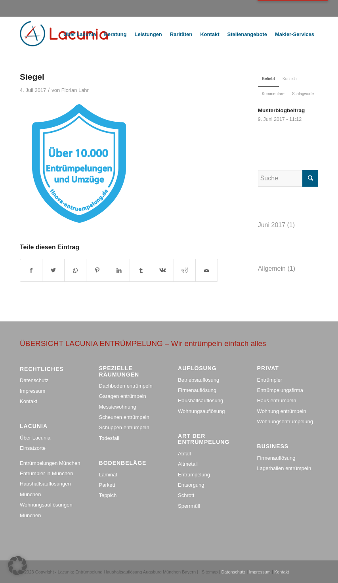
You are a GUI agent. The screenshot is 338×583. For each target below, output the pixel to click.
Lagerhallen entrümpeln (284, 468)
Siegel (32, 76)
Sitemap (210, 572)
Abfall (184, 454)
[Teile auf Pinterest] (97, 270)
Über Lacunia (35, 438)
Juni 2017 (271, 225)
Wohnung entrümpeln (281, 411)
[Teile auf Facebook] (31, 270)
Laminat (108, 475)
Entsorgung (191, 485)
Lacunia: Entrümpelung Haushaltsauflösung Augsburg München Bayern (127, 572)
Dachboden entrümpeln (126, 386)
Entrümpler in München (46, 473)
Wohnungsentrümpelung (285, 421)
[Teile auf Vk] (163, 270)
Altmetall (188, 464)
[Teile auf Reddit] (184, 270)
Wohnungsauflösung (201, 411)
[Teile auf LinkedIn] (119, 270)
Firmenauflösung (197, 390)
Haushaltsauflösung (200, 400)
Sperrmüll (189, 506)
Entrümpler (270, 380)
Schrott (186, 495)
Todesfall (109, 438)
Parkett (107, 485)
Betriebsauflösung (198, 380)
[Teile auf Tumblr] (140, 270)
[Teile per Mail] (206, 270)
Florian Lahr (75, 90)
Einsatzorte (33, 448)
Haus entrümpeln (276, 400)
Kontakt (28, 401)
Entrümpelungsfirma (280, 390)
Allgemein (272, 268)
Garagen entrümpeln (122, 396)
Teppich (108, 495)
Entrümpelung (194, 475)
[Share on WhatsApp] (75, 270)
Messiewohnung (117, 407)
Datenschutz (34, 380)
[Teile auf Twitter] (53, 270)
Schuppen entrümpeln (124, 427)
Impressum (32, 391)
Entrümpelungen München (50, 463)
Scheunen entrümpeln (124, 417)
